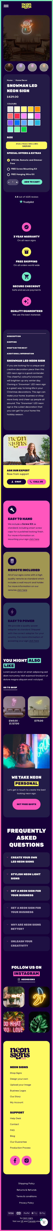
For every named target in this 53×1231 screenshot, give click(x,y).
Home (10, 80)
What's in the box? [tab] (17, 348)
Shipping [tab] (12, 342)
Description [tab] (14, 336)
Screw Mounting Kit (26, 168)
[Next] (47, 69)
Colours (11, 104)
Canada (32, 1221)
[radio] (10, 109)
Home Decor (21, 80)
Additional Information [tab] (20, 353)
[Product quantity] (12, 182)
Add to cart (32, 182)
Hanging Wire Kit (25, 174)
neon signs (28, 1218)
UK (22, 1221)
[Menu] (6, 6)
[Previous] (4, 711)
